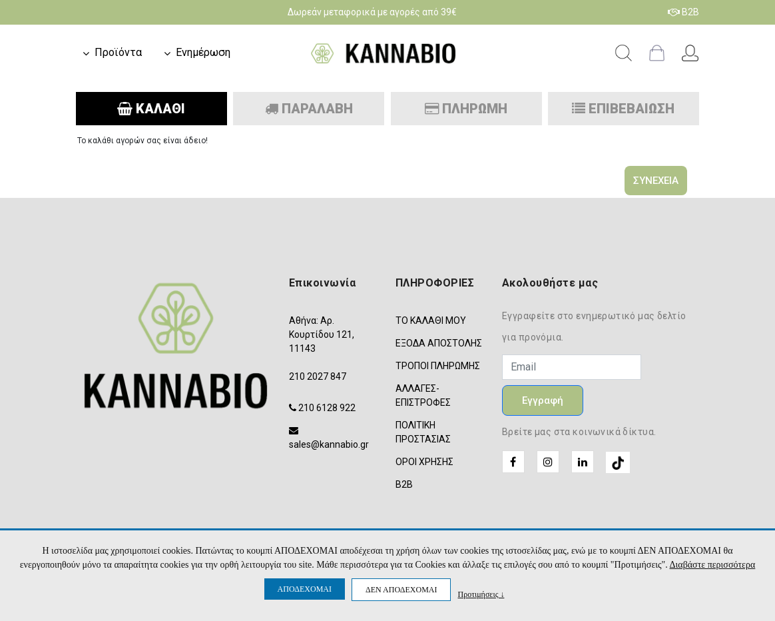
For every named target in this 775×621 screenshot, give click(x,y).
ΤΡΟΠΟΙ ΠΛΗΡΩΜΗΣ (437, 365)
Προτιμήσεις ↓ (480, 594)
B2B (683, 12)
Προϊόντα (118, 52)
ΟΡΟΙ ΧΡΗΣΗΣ (424, 461)
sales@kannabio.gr (329, 444)
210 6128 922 (327, 407)
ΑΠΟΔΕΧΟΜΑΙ (305, 589)
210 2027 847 (317, 376)
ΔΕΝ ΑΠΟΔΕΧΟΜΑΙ (401, 589)
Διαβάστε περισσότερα (713, 565)
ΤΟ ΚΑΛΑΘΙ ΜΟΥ (430, 320)
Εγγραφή (542, 400)
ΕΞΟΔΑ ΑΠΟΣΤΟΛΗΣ (438, 343)
